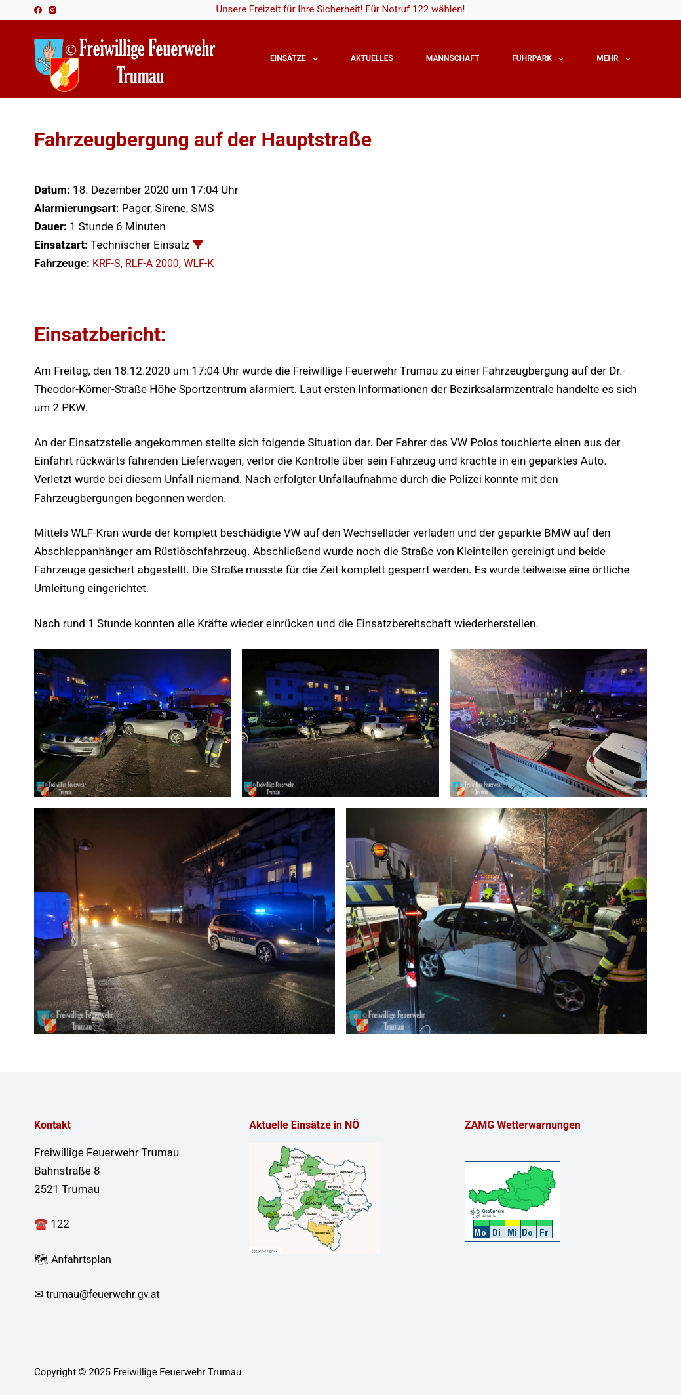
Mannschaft (452, 58)
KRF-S (107, 263)
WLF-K (205, 263)
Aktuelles (372, 58)
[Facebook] (38, 10)
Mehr (616, 59)
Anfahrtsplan (83, 1259)
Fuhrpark (540, 59)
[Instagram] (52, 10)
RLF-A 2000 (155, 263)
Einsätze (296, 59)
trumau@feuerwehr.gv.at (106, 1294)
